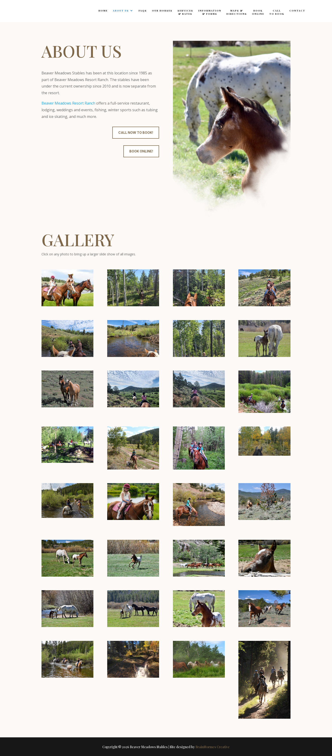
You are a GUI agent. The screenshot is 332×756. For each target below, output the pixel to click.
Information (209, 12)
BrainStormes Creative (213, 747)
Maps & (236, 12)
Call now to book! (135, 132)
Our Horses (162, 10)
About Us (121, 10)
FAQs (143, 10)
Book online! (141, 151)
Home (103, 10)
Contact (297, 10)
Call (276, 12)
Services (185, 12)
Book (258, 12)
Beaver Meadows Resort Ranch (68, 103)
